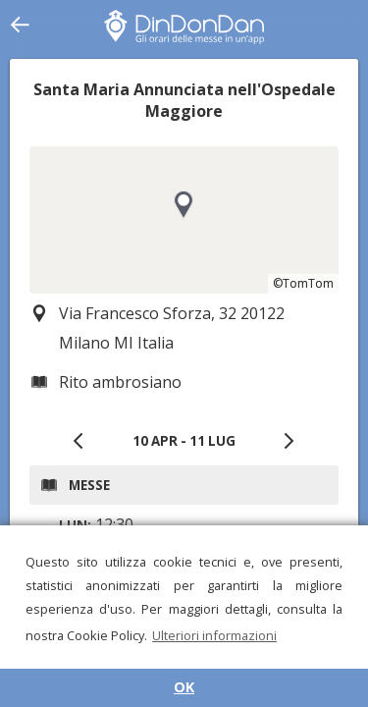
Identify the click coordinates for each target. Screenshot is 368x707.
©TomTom (303, 283)
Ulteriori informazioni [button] (214, 635)
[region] (184, 220)
